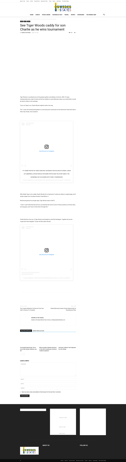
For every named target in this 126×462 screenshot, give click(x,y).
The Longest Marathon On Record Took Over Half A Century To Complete (32, 309)
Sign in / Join (22, 1)
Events (31, 1)
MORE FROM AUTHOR (38, 330)
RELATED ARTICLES (26, 330)
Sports (54, 1)
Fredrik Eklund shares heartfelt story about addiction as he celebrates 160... (67, 423)
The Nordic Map (65, 1)
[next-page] (24, 354)
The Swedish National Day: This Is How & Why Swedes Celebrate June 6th (28, 349)
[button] (104, 15)
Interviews (59, 1)
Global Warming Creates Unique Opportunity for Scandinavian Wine (63, 309)
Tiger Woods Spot (40, 180)
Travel (50, 1)
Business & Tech (44, 1)
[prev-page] (21, 354)
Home (27, 1)
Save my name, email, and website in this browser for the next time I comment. (41, 392)
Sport (25, 21)
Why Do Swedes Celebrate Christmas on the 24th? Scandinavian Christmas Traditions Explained (48, 349)
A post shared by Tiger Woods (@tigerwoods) (37, 278)
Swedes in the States (26, 32)
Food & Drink (37, 1)
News (25, 19)
